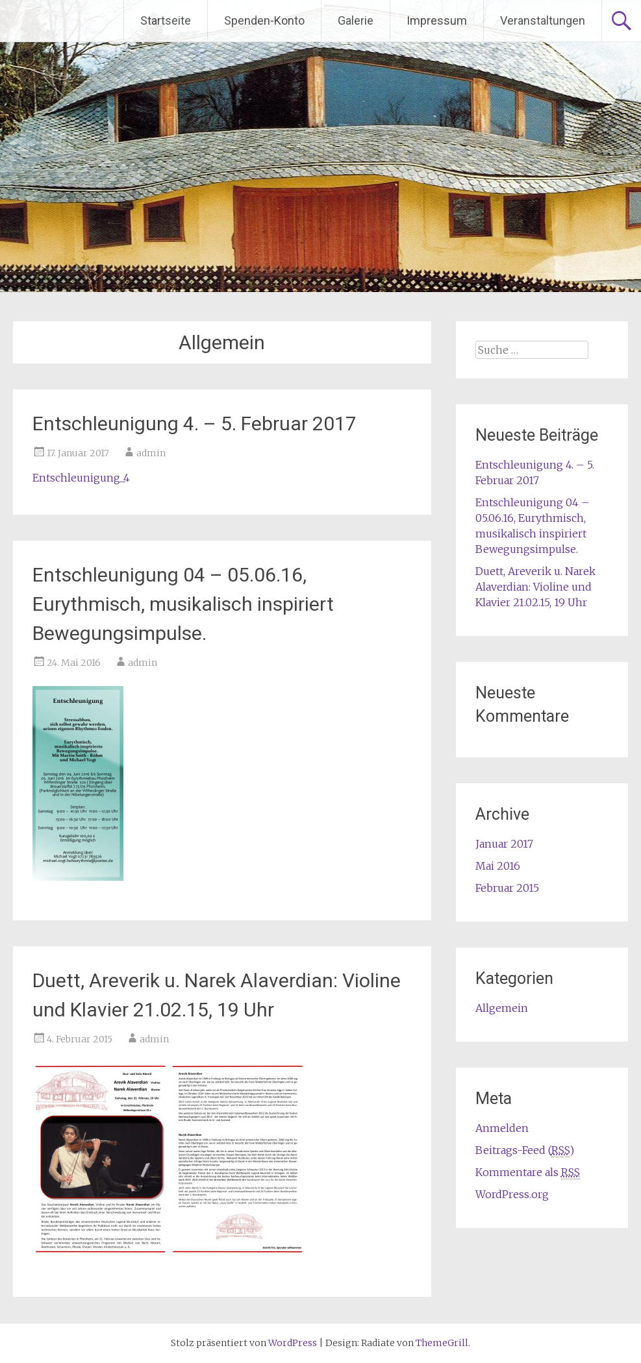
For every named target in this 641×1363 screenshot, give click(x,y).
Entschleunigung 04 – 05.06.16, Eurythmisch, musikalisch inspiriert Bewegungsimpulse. (183, 604)
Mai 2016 (497, 865)
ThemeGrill (442, 1343)
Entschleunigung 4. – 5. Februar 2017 (194, 423)
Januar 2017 (504, 843)
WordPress (292, 1343)
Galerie (355, 20)
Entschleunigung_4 (81, 477)
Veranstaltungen (542, 20)
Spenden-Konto (264, 20)
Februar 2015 (507, 887)
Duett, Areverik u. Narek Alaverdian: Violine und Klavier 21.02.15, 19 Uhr (535, 587)
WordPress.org (512, 1194)
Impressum (437, 20)
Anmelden (502, 1128)
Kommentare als (527, 1172)
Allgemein (501, 1007)
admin (151, 453)
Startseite (165, 20)
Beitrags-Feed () (524, 1150)
